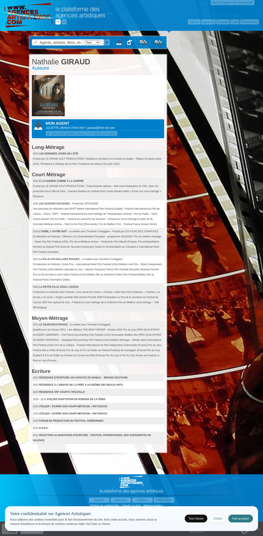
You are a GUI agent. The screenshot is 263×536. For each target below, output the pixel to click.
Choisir (217, 518)
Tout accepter (240, 518)
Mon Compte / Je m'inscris (230, 2)
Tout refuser (196, 518)
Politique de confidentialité (105, 505)
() (78, 127)
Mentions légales (153, 505)
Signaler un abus (131, 505)
